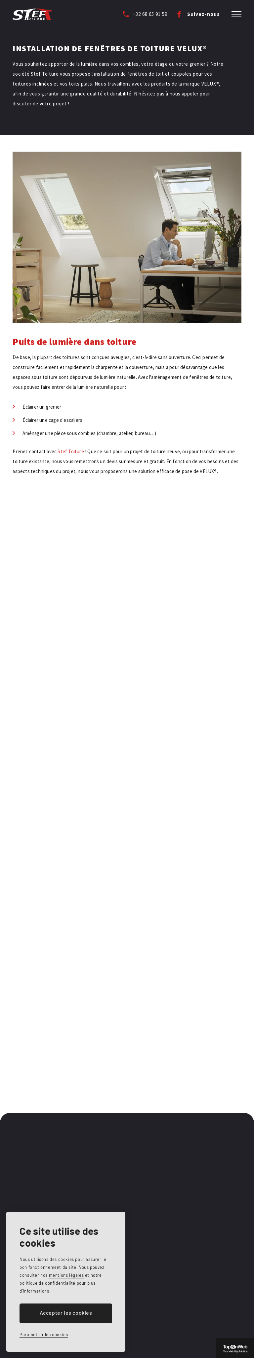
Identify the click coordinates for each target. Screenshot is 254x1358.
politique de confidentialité (47, 1283)
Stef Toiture (71, 451)
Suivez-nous (203, 14)
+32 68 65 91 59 (150, 14)
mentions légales (66, 1275)
